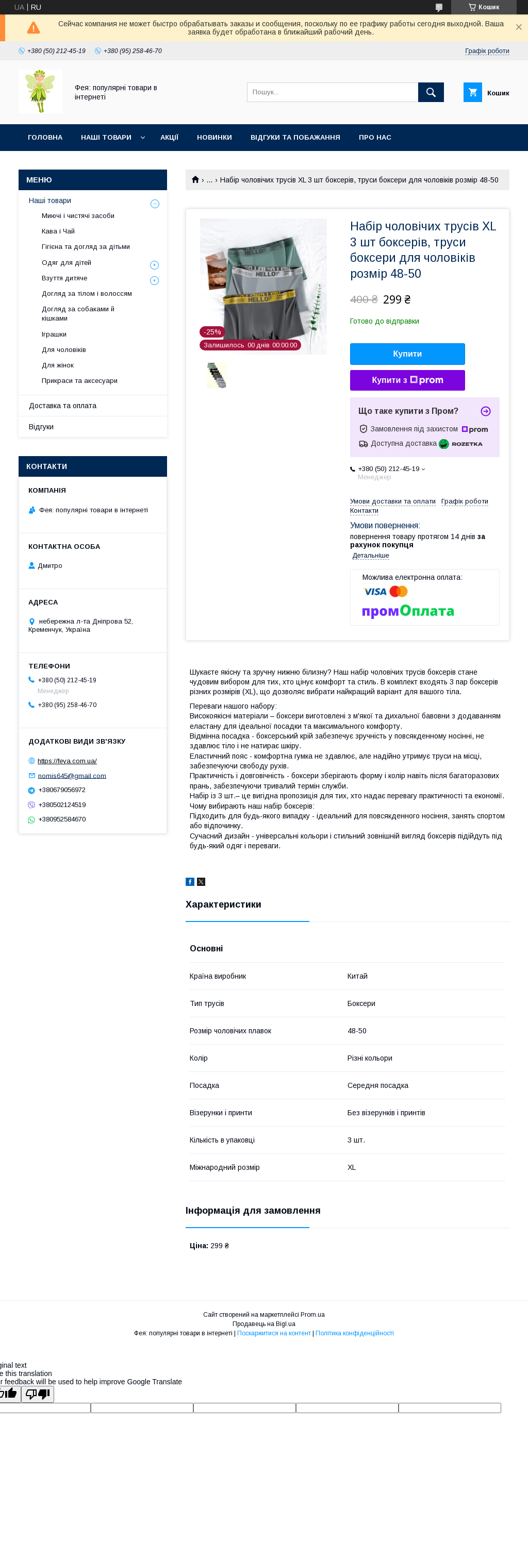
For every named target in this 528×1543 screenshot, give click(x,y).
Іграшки (54, 334)
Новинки (214, 137)
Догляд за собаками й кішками (78, 313)
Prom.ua (313, 1314)
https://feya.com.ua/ (67, 761)
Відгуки (41, 427)
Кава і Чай (58, 231)
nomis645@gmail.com (72, 775)
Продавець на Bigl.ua (264, 1324)
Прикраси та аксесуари (80, 380)
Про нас (375, 137)
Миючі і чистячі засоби (78, 216)
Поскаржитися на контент (274, 1333)
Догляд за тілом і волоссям (87, 293)
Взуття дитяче (64, 278)
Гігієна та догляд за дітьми (86, 246)
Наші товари (106, 137)
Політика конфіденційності (355, 1333)
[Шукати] (431, 92)
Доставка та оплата (62, 405)
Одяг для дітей (66, 262)
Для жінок (58, 365)
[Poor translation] (37, 1394)
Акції (169, 137)
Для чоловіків (64, 350)
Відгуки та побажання (295, 137)
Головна (45, 137)
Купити (407, 353)
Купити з (407, 380)
